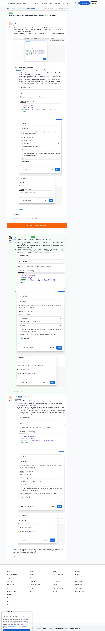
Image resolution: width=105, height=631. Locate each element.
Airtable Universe (80, 591)
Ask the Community (24, 8)
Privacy (44, 628)
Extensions (10, 581)
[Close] (30, 618)
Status (8, 608)
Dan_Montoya (16, 237)
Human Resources (35, 585)
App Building (10, 585)
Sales (31, 588)
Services (77, 578)
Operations (33, 581)
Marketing (33, 578)
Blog (8, 605)
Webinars (55, 591)
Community (14, 8)
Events (51, 3)
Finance (32, 591)
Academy (57, 3)
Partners (77, 575)
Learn (54, 571)
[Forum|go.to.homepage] (14, 3)
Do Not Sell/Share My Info (61, 628)
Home (8, 8)
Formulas (32, 8)
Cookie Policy (23, 625)
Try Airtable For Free (12, 615)
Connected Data (11, 591)
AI (7, 588)
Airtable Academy (58, 575)
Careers (9, 601)
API (32, 628)
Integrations (10, 578)
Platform (9, 571)
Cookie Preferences (75, 628)
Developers (78, 581)
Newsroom (10, 611)
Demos (55, 585)
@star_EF (18, 70)
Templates (78, 588)
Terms (50, 628)
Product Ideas (44, 3)
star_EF (15, 23)
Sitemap (38, 628)
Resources (78, 571)
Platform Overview (12, 575)
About (8, 598)
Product (32, 575)
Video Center (56, 581)
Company (9, 594)
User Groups (36, 3)
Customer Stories (58, 588)
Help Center (65, 3)
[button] (84, 3)
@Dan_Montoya (17, 549)
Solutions (32, 571)
